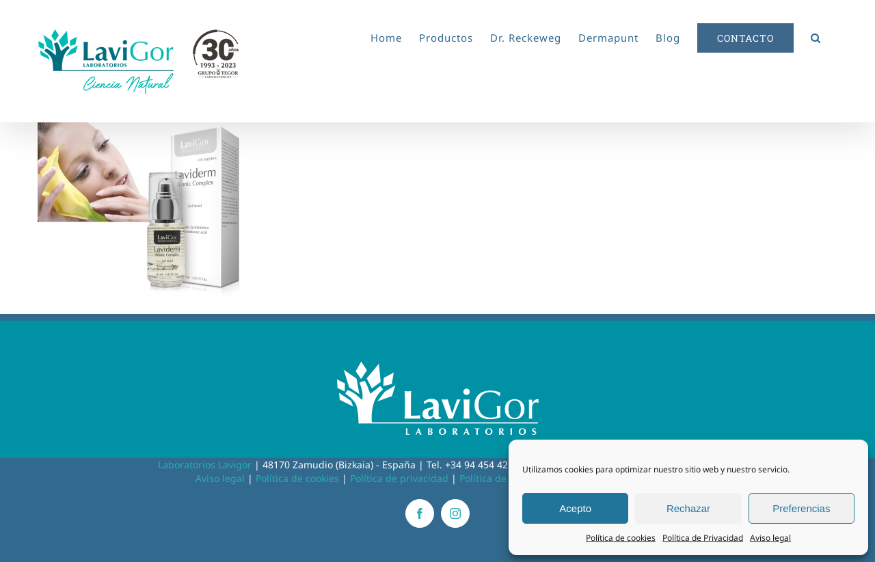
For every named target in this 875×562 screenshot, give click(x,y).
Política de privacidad (399, 478)
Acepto (575, 508)
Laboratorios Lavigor (205, 464)
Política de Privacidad (702, 538)
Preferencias (801, 508)
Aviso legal (770, 538)
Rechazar (688, 508)
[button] (816, 35)
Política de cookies (621, 538)
